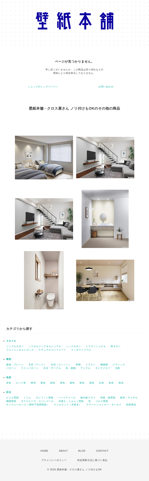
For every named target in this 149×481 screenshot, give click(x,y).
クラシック (119, 364)
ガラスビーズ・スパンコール (37, 401)
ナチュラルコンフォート (52, 349)
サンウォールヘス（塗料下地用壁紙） (27, 404)
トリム (27, 397)
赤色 (8, 382)
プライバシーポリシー (54, 460)
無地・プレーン (15, 364)
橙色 (33, 382)
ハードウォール (67, 397)
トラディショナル (96, 346)
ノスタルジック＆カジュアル (44, 346)
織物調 (104, 364)
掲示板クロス (88, 397)
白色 (101, 382)
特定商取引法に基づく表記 (92, 460)
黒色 (121, 382)
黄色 (43, 382)
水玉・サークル (52, 368)
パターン (11, 368)
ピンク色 (21, 382)
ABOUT (63, 451)
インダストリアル (81, 349)
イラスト (90, 364)
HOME (44, 451)
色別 (8, 377)
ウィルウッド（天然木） (67, 404)
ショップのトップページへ (43, 86)
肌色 (91, 382)
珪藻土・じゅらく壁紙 (71, 401)
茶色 (81, 382)
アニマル (85, 368)
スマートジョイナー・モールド (103, 404)
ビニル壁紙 (12, 397)
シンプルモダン (15, 346)
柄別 (8, 359)
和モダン (116, 346)
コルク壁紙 (102, 401)
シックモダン (73, 346)
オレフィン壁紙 (44, 397)
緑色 (52, 382)
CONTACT (102, 451)
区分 (8, 392)
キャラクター (102, 368)
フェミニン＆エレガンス (20, 349)
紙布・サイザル (129, 397)
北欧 (117, 368)
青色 (62, 382)
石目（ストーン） (61, 364)
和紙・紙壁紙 (107, 397)
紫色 (72, 382)
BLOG (81, 451)
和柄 (78, 364)
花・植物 (71, 368)
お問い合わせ (106, 86)
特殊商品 (131, 404)
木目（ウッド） (37, 364)
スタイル (11, 341)
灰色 (111, 382)
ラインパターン (30, 368)
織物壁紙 (11, 401)
